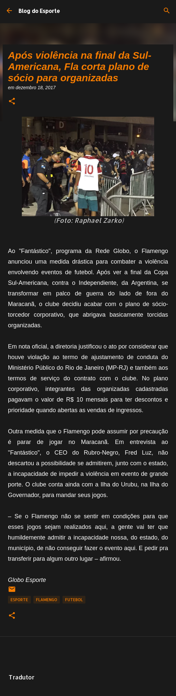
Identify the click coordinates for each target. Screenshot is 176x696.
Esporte (19, 599)
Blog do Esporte (39, 10)
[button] (12, 101)
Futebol (74, 599)
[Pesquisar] (167, 11)
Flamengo (46, 599)
